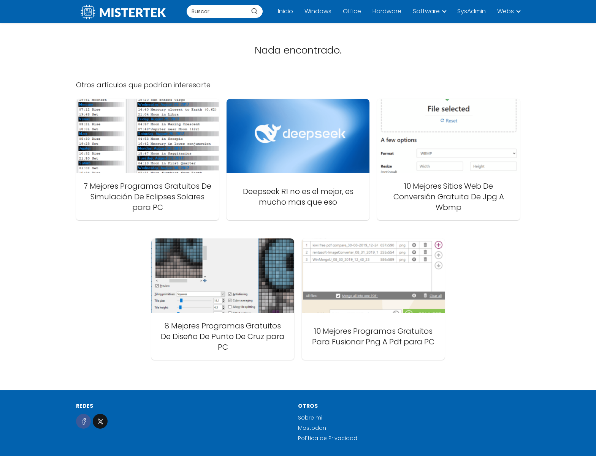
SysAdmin (471, 11)
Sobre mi (310, 417)
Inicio (285, 11)
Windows (317, 11)
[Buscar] (254, 11)
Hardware (386, 11)
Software (426, 11)
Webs (505, 11)
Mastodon (312, 428)
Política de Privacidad (327, 438)
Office (352, 11)
